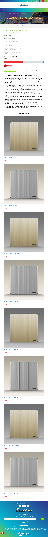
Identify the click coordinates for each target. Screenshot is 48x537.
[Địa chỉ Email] (20, 519)
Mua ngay (34, 62)
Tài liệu (25, 1)
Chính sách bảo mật (24, 525)
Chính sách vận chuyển (19, 524)
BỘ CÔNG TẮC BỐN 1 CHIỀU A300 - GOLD (11, 445)
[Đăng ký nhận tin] (42, 519)
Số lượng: (6, 58)
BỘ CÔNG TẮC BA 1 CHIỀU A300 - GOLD (11, 349)
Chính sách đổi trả (39, 524)
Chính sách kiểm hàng (29, 524)
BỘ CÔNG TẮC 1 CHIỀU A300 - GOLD (10, 157)
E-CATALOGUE (39, 521)
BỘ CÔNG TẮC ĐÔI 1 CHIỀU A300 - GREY (11, 301)
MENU (3, 10)
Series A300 (12, 25)
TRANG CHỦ (7, 521)
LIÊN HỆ (23, 522)
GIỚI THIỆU (13, 521)
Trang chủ (6, 25)
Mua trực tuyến (35, 1)
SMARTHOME (32, 521)
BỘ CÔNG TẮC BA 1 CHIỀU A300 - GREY (11, 397)
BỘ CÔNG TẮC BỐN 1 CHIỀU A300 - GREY (11, 493)
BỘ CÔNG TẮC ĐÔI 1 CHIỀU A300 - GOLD (11, 253)
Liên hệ (29, 1)
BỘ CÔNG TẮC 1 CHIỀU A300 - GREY (10, 205)
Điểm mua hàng (14, 62)
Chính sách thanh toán (9, 524)
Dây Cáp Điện (25, 521)
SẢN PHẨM (19, 521)
